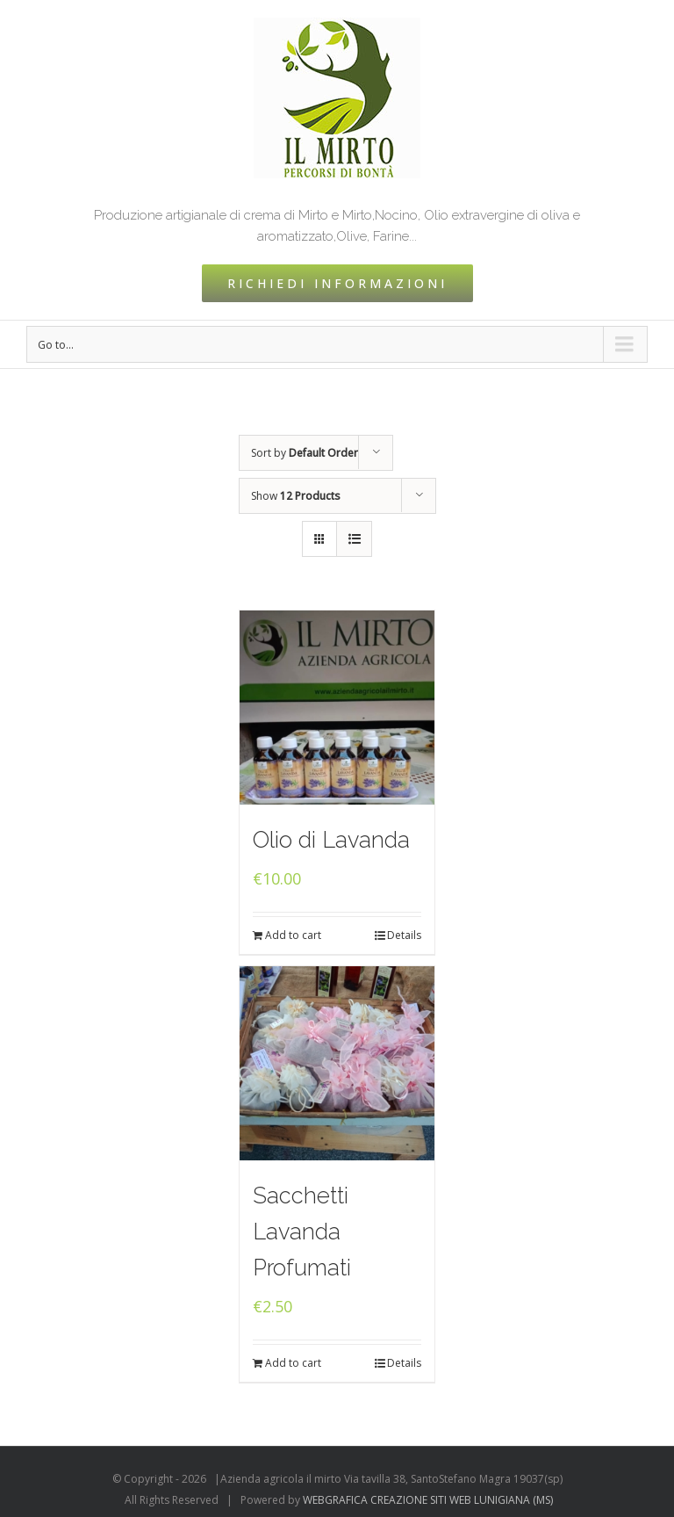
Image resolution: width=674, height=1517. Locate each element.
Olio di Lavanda (331, 840)
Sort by (304, 452)
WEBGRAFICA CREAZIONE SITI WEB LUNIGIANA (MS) (428, 1499)
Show (296, 495)
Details (404, 935)
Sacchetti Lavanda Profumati (302, 1231)
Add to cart (293, 935)
